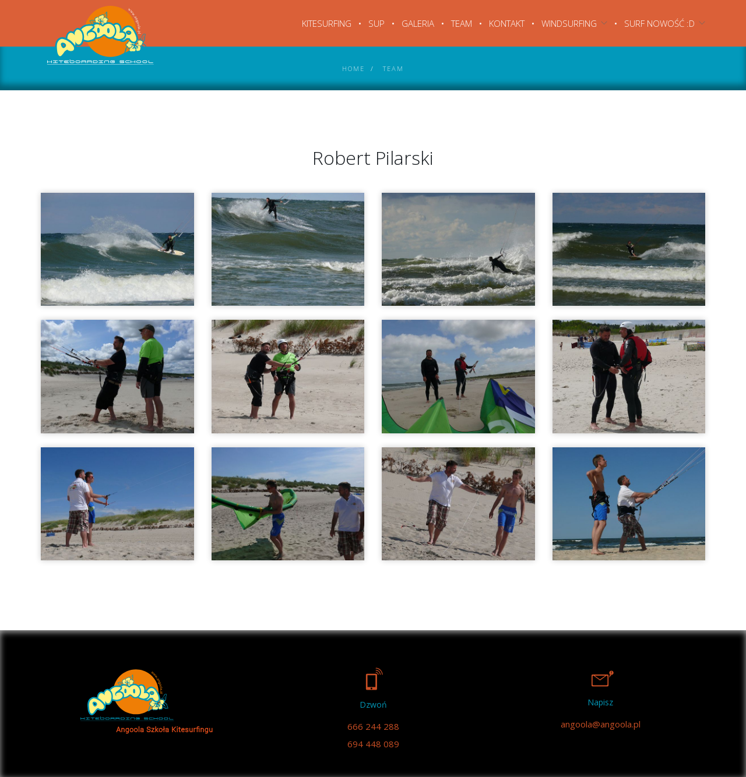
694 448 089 (373, 744)
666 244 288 (373, 726)
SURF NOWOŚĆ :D (659, 23)
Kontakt (507, 23)
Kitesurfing (326, 23)
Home (353, 68)
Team (461, 23)
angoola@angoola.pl (601, 724)
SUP (376, 23)
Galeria (418, 23)
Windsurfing (569, 23)
